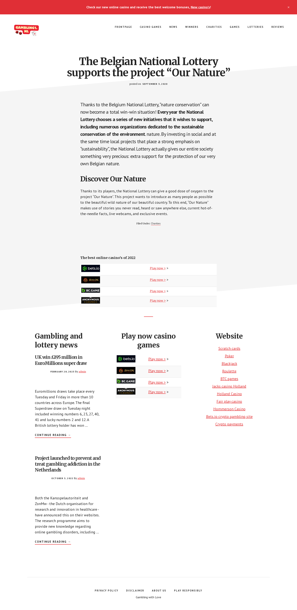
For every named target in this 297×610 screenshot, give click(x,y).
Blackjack (229, 363)
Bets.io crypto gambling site (229, 416)
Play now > (158, 268)
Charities (156, 223)
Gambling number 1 (37, 29)
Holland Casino (229, 393)
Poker (229, 356)
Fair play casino (229, 401)
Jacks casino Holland (229, 386)
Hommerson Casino (229, 408)
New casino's (200, 7)
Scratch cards (229, 348)
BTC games (229, 378)
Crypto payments (229, 424)
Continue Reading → (53, 435)
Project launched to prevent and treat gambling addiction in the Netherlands (68, 464)
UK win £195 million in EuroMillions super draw (61, 360)
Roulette (229, 371)
